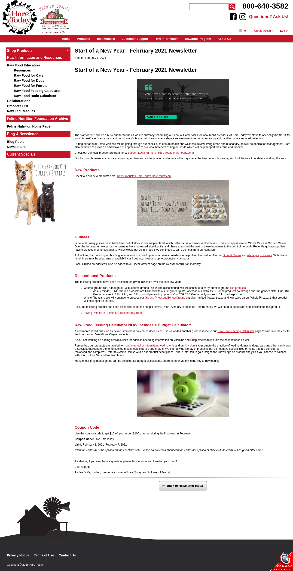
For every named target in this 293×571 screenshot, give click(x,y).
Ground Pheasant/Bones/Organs (165, 297)
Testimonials (106, 39)
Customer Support (134, 39)
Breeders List (17, 106)
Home (66, 39)
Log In (284, 30)
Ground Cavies (232, 255)
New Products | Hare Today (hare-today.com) (144, 176)
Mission (190, 345)
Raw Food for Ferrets (30, 85)
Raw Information (166, 39)
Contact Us (67, 555)
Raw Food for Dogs (29, 80)
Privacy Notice (18, 555)
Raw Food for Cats (28, 75)
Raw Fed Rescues (21, 111)
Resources (22, 70)
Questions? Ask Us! (268, 16)
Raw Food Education (23, 65)
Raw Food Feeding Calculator (37, 91)
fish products (238, 288)
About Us (224, 39)
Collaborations (18, 101)
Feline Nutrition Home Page (28, 126)
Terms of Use (44, 555)
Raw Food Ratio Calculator (35, 96)
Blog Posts (15, 142)
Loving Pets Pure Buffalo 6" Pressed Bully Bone (113, 313)
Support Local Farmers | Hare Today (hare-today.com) (161, 152)
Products (83, 39)
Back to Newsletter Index (182, 485)
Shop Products (37, 51)
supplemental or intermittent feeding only (149, 345)
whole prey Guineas (259, 255)
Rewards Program (198, 39)
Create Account (263, 30)
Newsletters (16, 147)
